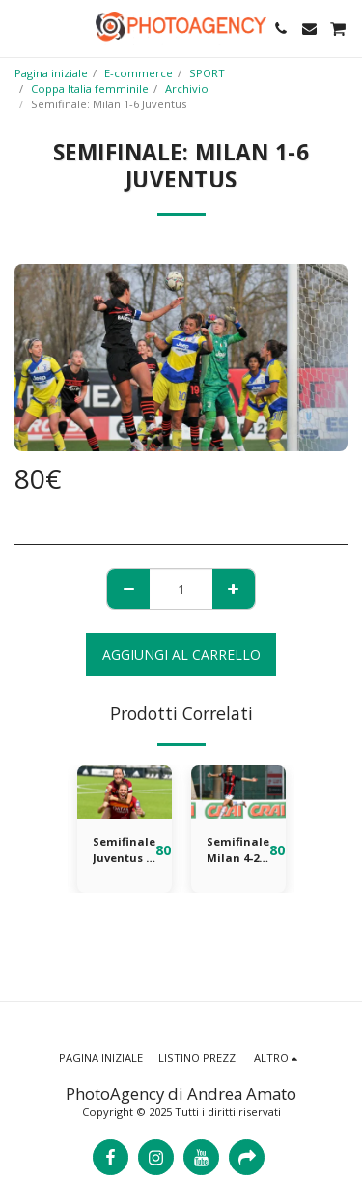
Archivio (187, 88)
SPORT (207, 73)
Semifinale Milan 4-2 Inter (238, 850)
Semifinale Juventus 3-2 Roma (124, 850)
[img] (124, 792)
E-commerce (138, 73)
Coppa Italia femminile (90, 88)
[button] (21, 27)
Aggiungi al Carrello (181, 655)
